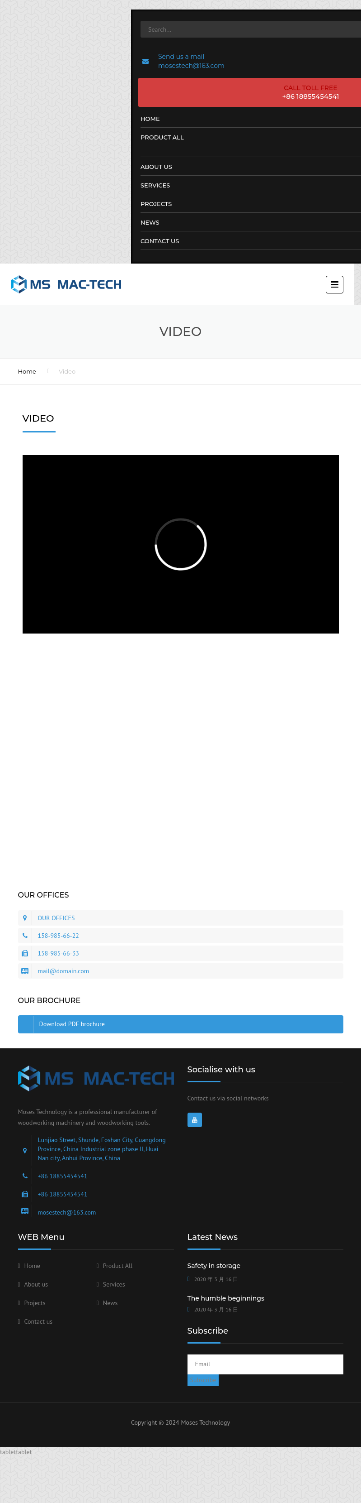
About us (36, 1284)
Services (114, 1284)
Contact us (38, 1321)
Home (27, 371)
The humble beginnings (226, 1298)
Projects (35, 1303)
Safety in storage (214, 1266)
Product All (117, 1266)
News (110, 1303)
